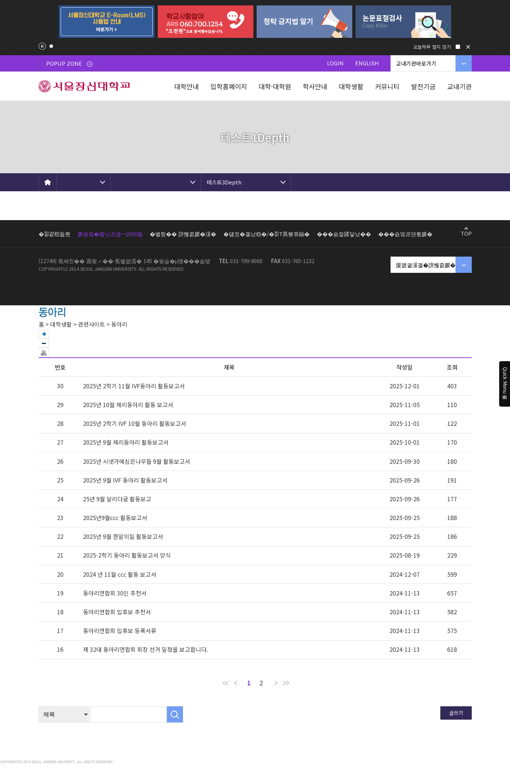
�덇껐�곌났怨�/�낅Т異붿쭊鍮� (266, 233)
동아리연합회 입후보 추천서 (117, 611)
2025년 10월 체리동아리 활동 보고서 (128, 404)
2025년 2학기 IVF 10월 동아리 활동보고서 (134, 423)
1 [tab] (51, 46)
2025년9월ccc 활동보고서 (115, 517)
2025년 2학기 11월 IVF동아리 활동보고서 (134, 385)
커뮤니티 (387, 86)
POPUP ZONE (69, 63)
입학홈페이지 (228, 86)
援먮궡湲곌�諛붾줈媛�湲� (431, 265)
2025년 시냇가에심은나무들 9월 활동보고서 (136, 461)
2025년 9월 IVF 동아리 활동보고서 (125, 480)
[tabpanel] (106, 21)
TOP (466, 233)
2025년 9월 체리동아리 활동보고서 (126, 442)
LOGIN (335, 63)
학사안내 (315, 86)
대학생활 (351, 86)
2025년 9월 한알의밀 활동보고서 (123, 536)
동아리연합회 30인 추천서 (115, 593)
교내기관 (459, 86)
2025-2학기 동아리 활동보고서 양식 (127, 555)
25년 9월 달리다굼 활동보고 (117, 498)
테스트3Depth (224, 182)
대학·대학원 (275, 86)
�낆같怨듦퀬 (54, 233)
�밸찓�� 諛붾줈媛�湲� (183, 233)
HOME (48, 182)
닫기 (468, 47)
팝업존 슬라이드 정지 (42, 46)
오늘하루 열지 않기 (432, 46)
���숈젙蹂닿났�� (344, 233)
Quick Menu (505, 384)
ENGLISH (367, 63)
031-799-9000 (246, 261)
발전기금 (423, 86)
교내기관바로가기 (416, 63)
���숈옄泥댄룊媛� (405, 233)
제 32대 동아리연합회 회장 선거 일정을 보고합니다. (145, 649)
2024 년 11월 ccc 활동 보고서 (119, 574)
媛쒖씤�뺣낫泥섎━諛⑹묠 (110, 233)
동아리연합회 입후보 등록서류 (119, 630)
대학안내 (186, 86)
